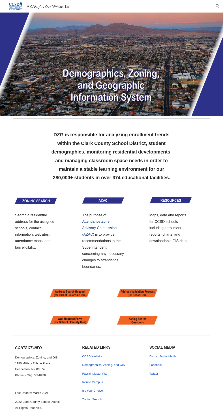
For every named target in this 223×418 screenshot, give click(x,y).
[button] (217, 6)
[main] (111, 155)
